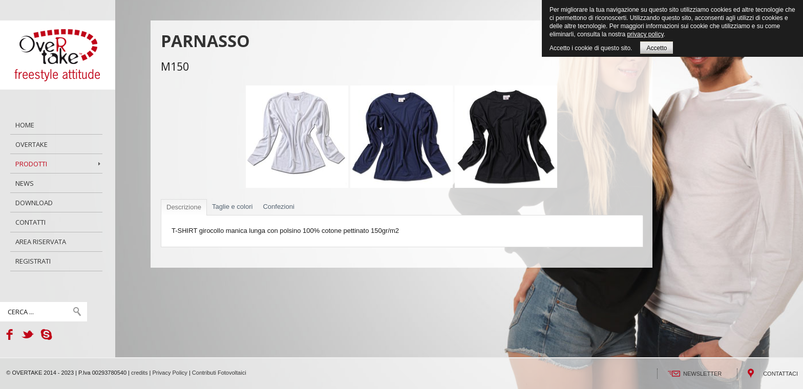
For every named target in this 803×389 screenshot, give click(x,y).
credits (139, 373)
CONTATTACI (780, 374)
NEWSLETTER (702, 374)
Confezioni (278, 206)
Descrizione (183, 207)
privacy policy (645, 34)
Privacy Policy (169, 373)
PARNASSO (205, 41)
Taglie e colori (232, 206)
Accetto (656, 48)
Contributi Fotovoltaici (219, 373)
